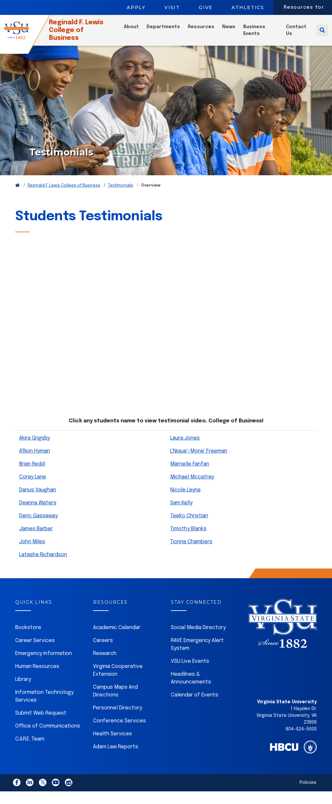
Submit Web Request (40, 721)
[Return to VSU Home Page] (17, 194)
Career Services (35, 648)
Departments (169, 31)
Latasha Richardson (43, 563)
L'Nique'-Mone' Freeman (198, 459)
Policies (308, 790)
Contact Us (299, 34)
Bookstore (28, 635)
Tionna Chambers (191, 550)
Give (206, 7)
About (137, 31)
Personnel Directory (117, 716)
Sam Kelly (181, 511)
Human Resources (37, 674)
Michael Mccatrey (192, 485)
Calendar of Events (194, 703)
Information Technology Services (44, 704)
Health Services (112, 742)
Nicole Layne (185, 498)
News (235, 31)
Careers (103, 648)
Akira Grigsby (34, 446)
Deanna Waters (37, 511)
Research (104, 661)
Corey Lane (32, 485)
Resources (207, 31)
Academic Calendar (116, 635)
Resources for (304, 7)
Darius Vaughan (37, 498)
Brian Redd (32, 472)
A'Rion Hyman (34, 459)
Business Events (261, 34)
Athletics (247, 7)
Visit (172, 7)
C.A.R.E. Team (29, 747)
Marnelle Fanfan (189, 472)
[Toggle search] (322, 34)
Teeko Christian (189, 524)
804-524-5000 (301, 737)
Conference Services (119, 729)
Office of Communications (47, 734)
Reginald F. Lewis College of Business (87, 34)
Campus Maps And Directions (115, 699)
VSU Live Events (190, 669)
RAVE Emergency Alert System (197, 652)
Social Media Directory (198, 635)
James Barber (36, 537)
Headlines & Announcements (191, 686)
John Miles (32, 550)
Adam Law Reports (115, 755)
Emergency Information (43, 661)
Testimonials (120, 194)
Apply (136, 7)
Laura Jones (185, 446)
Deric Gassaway (38, 524)
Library (23, 687)
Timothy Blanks (188, 537)
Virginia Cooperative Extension (118, 678)
